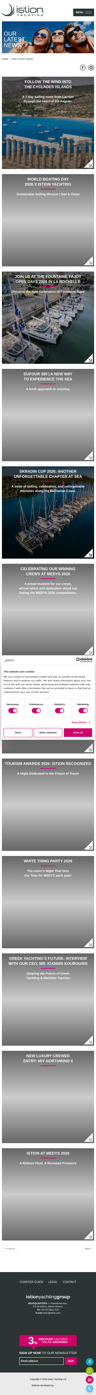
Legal (53, 1282)
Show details (78, 722)
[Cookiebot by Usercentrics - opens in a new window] (78, 660)
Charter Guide (31, 1282)
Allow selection (48, 732)
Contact (69, 1282)
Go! (71, 1361)
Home (5, 59)
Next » (88, 1248)
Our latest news (22, 59)
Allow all (78, 732)
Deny (18, 732)
